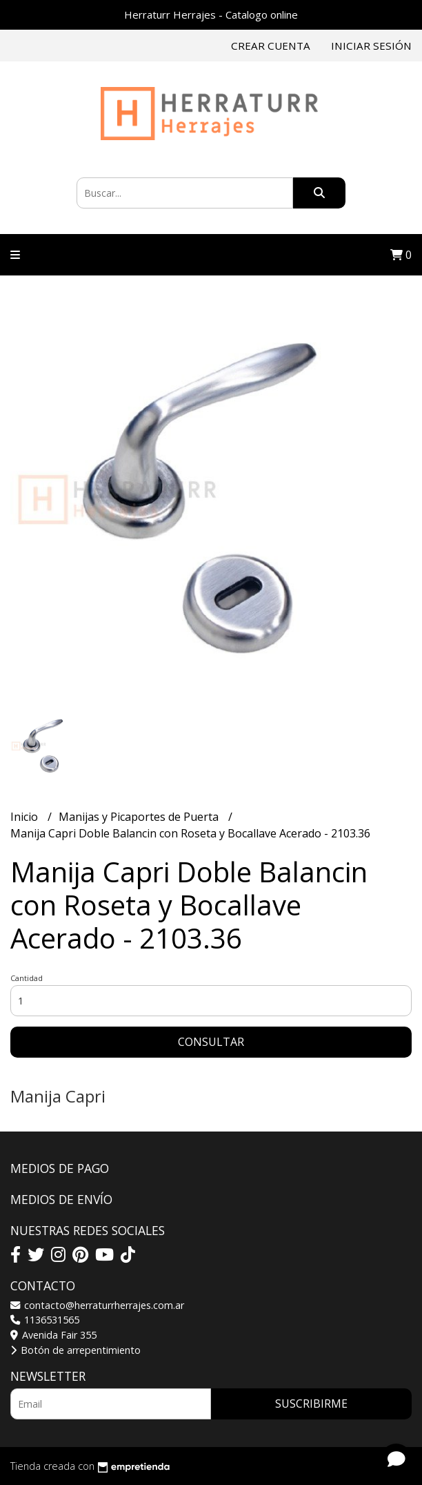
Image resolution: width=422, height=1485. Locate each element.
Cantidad (26, 978)
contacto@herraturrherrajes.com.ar (97, 1305)
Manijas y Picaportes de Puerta (140, 816)
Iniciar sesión (371, 45)
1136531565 (44, 1319)
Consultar (211, 1041)
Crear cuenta (270, 45)
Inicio (25, 816)
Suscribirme (311, 1403)
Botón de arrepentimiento (75, 1350)
